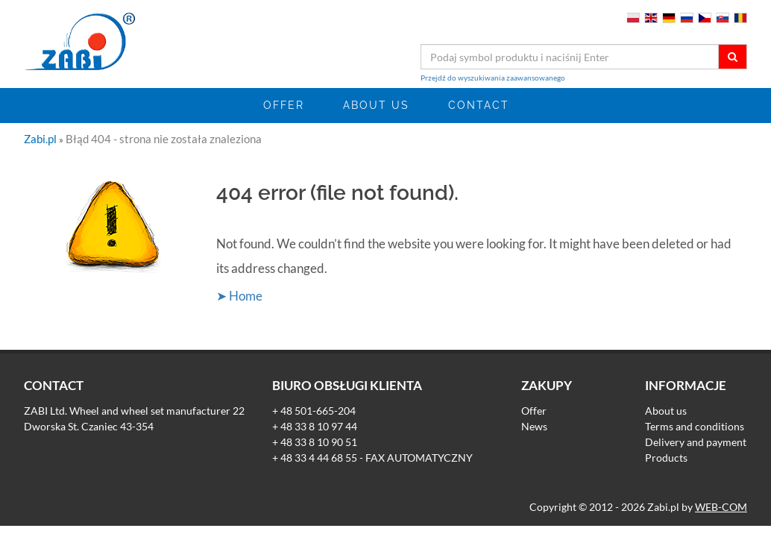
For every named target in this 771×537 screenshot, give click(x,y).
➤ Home (239, 296)
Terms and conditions (694, 426)
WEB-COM (721, 506)
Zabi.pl (41, 138)
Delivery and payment (695, 442)
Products (666, 457)
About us (376, 105)
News (534, 426)
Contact (478, 105)
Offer (283, 105)
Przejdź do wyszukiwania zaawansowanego (493, 77)
